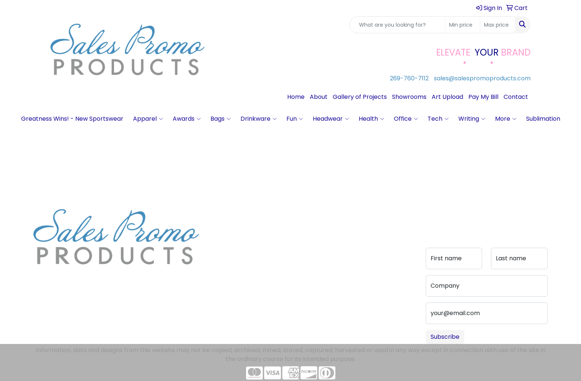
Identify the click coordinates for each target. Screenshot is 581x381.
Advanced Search (277, 239)
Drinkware (258, 118)
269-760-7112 (409, 78)
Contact (516, 97)
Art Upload (447, 97)
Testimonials (226, 245)
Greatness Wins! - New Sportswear (72, 118)
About (319, 97)
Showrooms (409, 97)
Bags (220, 118)
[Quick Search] (397, 24)
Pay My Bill (483, 97)
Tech (438, 118)
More (506, 118)
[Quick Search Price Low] (462, 24)
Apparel (148, 118)
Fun (294, 118)
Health (371, 118)
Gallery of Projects (360, 97)
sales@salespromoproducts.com (482, 78)
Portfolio (274, 264)
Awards (187, 118)
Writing (471, 118)
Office (406, 118)
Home (296, 97)
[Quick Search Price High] (497, 24)
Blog (214, 235)
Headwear (331, 118)
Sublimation (543, 118)
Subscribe (445, 336)
